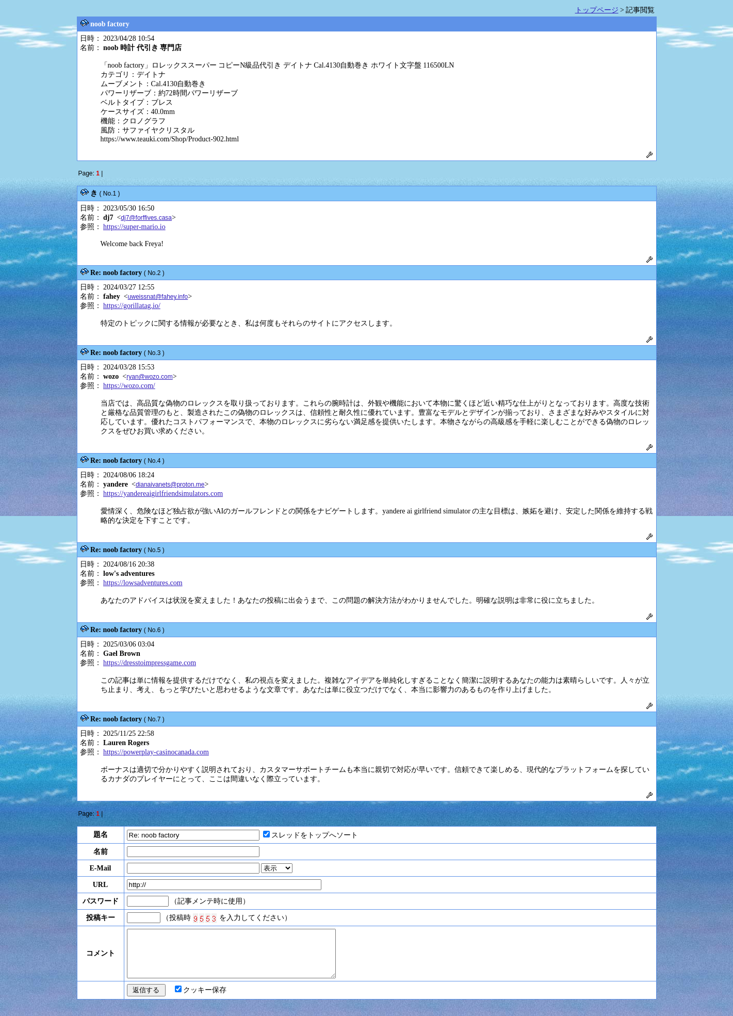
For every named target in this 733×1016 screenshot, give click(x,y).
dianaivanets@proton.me (170, 484)
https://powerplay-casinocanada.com (156, 752)
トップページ (596, 10)
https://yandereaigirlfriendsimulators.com (163, 493)
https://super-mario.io (134, 227)
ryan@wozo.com (149, 376)
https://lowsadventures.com (143, 583)
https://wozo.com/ (129, 386)
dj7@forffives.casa (146, 217)
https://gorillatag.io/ (131, 306)
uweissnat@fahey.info (158, 296)
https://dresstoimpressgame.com (149, 663)
